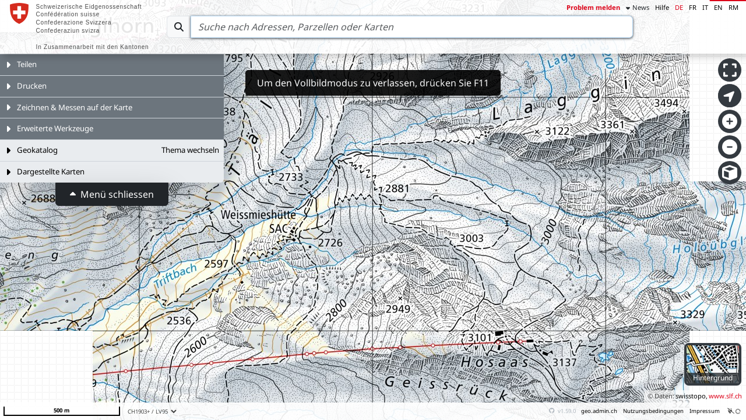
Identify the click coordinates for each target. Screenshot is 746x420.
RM (733, 7)
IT (705, 7)
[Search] (412, 27)
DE (679, 7)
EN (718, 7)
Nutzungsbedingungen (653, 411)
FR (692, 7)
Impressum (704, 411)
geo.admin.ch (599, 411)
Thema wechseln (190, 150)
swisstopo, (691, 395)
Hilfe (662, 7)
